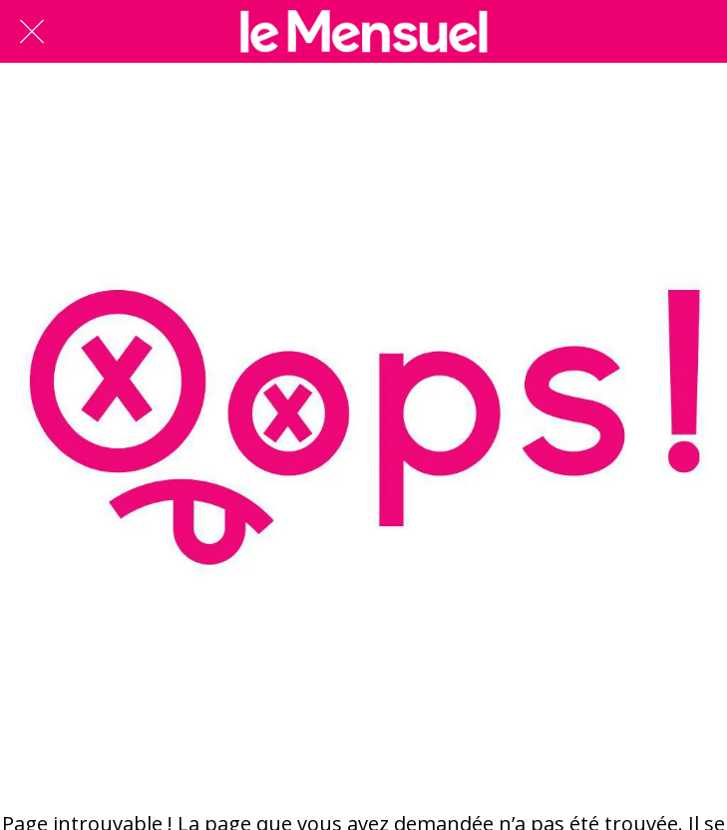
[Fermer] (32, 32)
